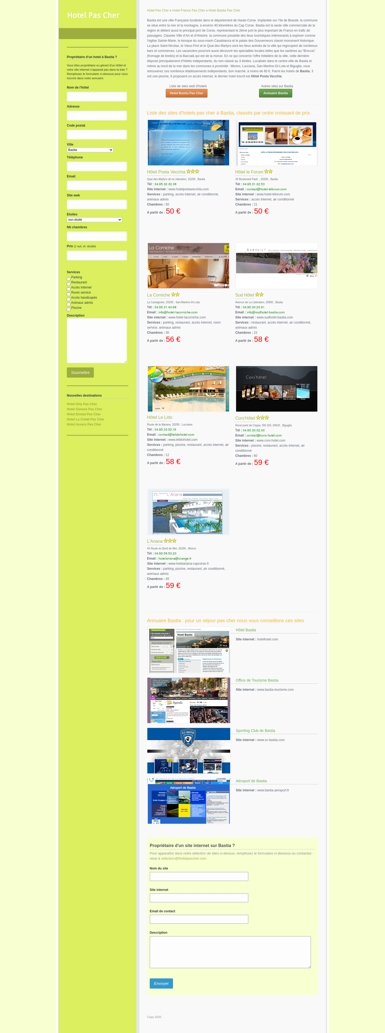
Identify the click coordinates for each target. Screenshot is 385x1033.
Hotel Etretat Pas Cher (84, 414)
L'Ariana (155, 541)
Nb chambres (77, 227)
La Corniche (158, 295)
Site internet (159, 890)
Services (73, 272)
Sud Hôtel (244, 295)
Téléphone (75, 157)
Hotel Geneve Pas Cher (84, 409)
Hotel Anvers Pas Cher (84, 424)
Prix (70, 246)
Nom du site (159, 868)
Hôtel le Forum (249, 172)
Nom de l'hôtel (78, 87)
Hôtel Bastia (246, 630)
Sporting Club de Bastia (255, 730)
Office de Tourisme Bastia (257, 680)
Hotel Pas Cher (97, 33)
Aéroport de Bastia (251, 781)
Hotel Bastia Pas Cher (186, 93)
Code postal (76, 125)
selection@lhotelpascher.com (183, 858)
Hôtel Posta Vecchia (166, 172)
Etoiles (72, 214)
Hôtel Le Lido (159, 417)
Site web (73, 195)
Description (158, 933)
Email (71, 176)
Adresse (73, 106)
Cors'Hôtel (245, 418)
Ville (70, 144)
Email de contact (162, 911)
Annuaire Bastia (275, 93)
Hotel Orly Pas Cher (82, 404)
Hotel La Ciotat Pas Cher (85, 419)
